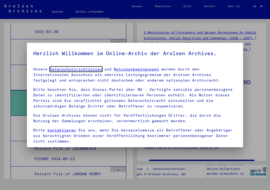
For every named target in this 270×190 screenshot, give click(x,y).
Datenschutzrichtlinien (76, 69)
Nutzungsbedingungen (136, 69)
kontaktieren (61, 130)
